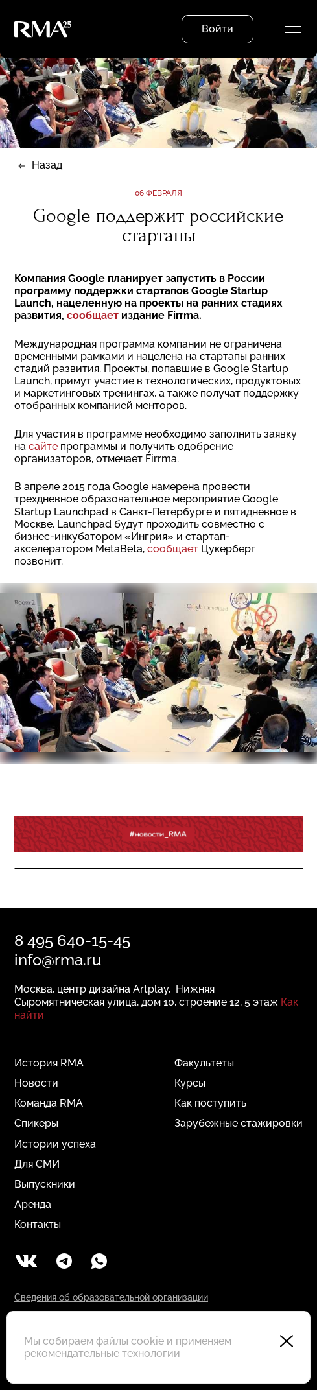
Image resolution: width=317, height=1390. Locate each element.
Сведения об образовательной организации (111, 1297)
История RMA (49, 1063)
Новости (36, 1083)
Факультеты (204, 1063)
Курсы (189, 1083)
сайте (43, 446)
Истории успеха (55, 1144)
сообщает (93, 315)
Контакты (37, 1224)
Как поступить (210, 1103)
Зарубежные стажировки (238, 1123)
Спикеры (36, 1123)
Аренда (32, 1204)
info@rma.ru (57, 959)
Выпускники (44, 1184)
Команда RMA (48, 1103)
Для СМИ (37, 1164)
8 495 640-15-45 (72, 940)
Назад (47, 165)
